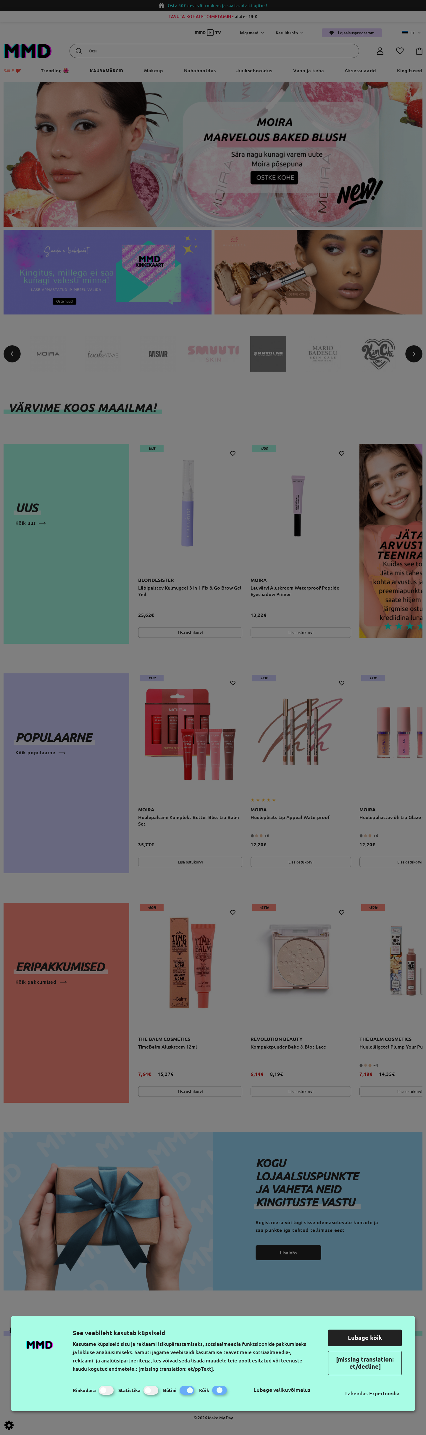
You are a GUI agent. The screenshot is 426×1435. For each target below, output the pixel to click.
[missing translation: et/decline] (365, 1363)
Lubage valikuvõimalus (282, 1390)
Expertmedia (384, 1393)
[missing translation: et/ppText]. (176, 1369)
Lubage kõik (365, 1337)
